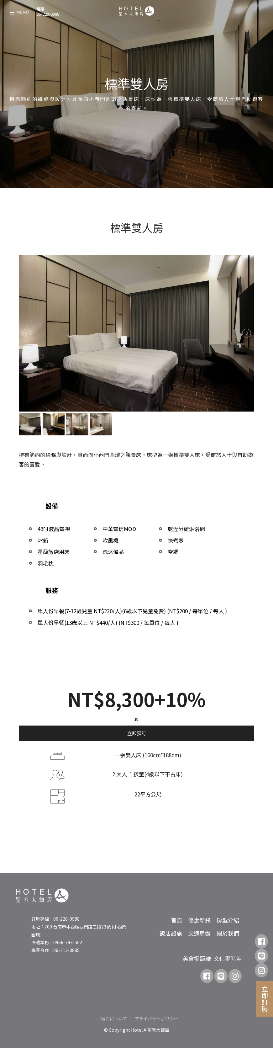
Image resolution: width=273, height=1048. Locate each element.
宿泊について (114, 1018)
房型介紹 (228, 920)
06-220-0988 (47, 14)
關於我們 (228, 933)
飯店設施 (171, 933)
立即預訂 (136, 733)
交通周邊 (199, 933)
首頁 (176, 920)
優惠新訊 (199, 920)
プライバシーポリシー (156, 1018)
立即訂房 (265, 999)
